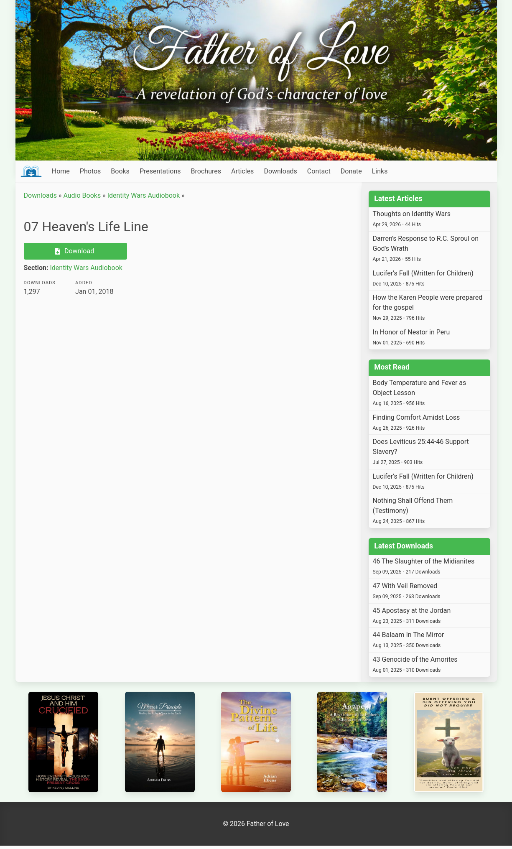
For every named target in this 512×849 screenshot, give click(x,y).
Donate (351, 171)
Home (61, 171)
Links (380, 171)
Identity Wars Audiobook (143, 195)
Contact (319, 171)
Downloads (280, 171)
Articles (242, 171)
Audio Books (82, 195)
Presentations (160, 171)
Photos (90, 171)
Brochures (206, 171)
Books (120, 171)
